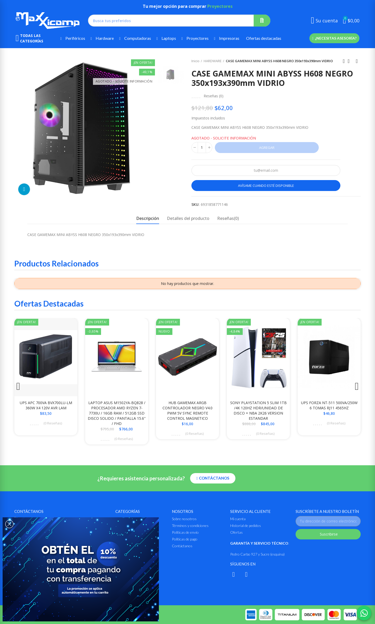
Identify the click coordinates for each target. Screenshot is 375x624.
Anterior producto (344, 61)
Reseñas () (213, 96)
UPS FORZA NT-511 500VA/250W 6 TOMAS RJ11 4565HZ (329, 405)
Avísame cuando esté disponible (266, 185)
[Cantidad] (201, 147)
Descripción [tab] (147, 218)
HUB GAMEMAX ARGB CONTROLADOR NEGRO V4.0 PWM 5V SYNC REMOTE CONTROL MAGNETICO (187, 410)
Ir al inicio (350, 61)
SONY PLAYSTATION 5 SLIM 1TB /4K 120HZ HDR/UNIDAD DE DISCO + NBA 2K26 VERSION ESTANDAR (258, 410)
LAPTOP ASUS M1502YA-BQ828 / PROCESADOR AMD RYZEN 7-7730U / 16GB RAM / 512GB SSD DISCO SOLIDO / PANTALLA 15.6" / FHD (117, 413)
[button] (334, 38)
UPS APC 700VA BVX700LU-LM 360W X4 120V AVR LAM (46, 405)
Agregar (266, 147)
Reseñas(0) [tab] (228, 218)
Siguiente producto (357, 61)
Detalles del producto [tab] (188, 218)
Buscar (262, 21)
